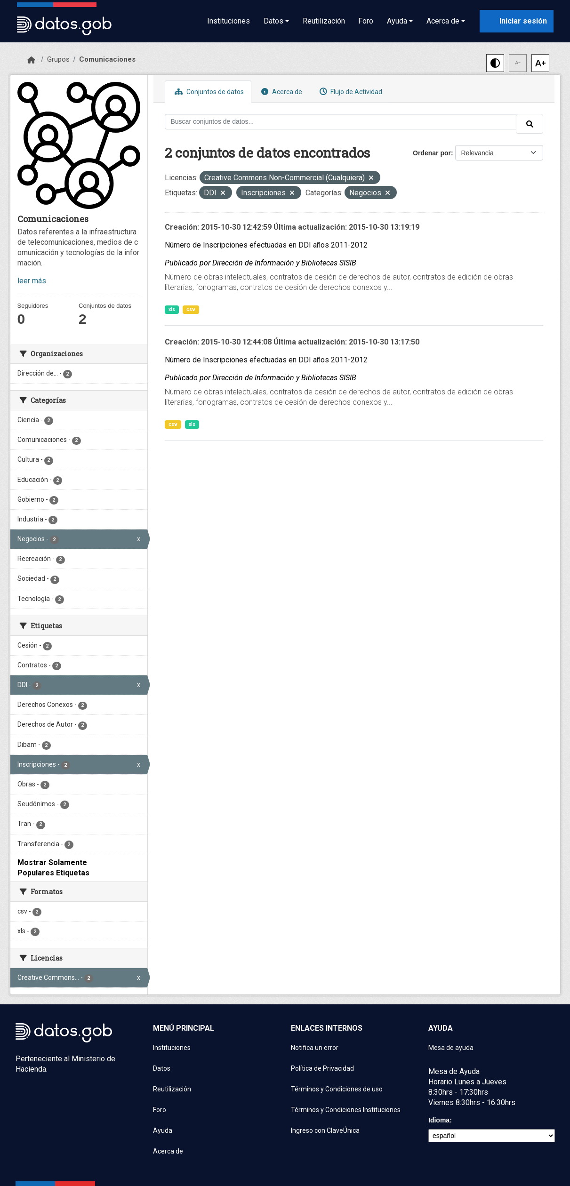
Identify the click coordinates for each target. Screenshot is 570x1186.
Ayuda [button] (397, 20)
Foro (365, 20)
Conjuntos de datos (208, 91)
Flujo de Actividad (349, 91)
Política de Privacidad (322, 1068)
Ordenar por (432, 153)
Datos (161, 1068)
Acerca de (280, 91)
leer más (31, 280)
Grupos (58, 59)
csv (190, 309)
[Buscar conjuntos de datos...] (340, 121)
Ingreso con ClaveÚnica (325, 1130)
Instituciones (228, 20)
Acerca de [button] (442, 20)
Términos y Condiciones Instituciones (346, 1110)
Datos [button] (273, 20)
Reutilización (324, 20)
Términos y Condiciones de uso (337, 1089)
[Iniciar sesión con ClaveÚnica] (517, 21)
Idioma (439, 1120)
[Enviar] (529, 124)
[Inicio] (31, 60)
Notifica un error (314, 1047)
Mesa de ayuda (451, 1047)
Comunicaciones (107, 59)
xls (172, 309)
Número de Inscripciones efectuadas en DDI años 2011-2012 (266, 244)
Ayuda (162, 1130)
